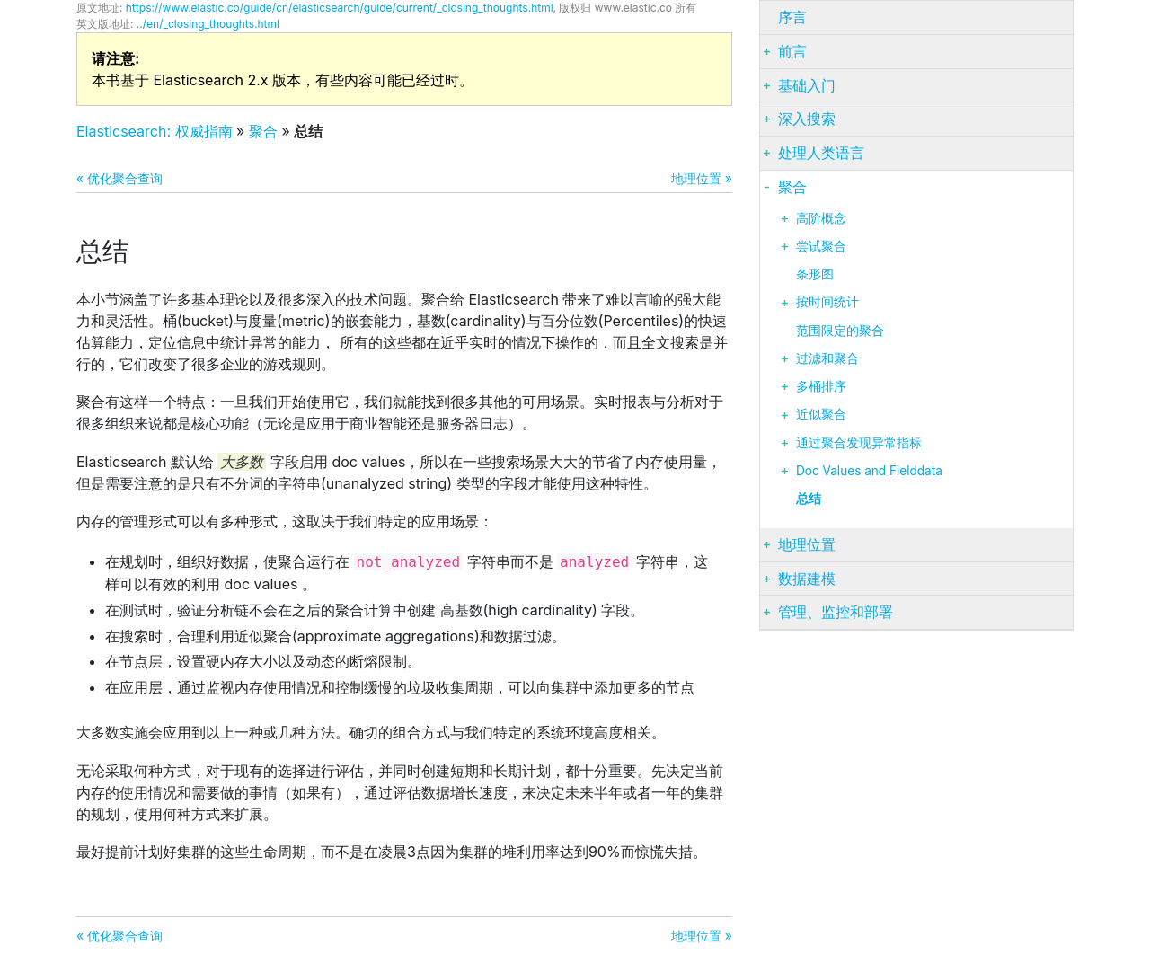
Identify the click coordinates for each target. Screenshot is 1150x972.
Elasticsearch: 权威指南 (154, 131)
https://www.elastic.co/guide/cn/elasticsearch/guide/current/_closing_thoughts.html (339, 7)
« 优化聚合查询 (119, 178)
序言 (792, 17)
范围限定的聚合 (840, 330)
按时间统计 (827, 302)
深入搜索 (807, 119)
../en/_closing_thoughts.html (208, 24)
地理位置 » (701, 178)
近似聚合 (821, 414)
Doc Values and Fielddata (869, 471)
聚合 (263, 131)
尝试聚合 (821, 246)
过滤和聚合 (827, 358)
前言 (792, 51)
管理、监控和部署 (835, 612)
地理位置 (807, 544)
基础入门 (807, 85)
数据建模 (807, 579)
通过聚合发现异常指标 (859, 443)
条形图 (815, 274)
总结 (808, 498)
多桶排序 (821, 386)
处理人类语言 (821, 153)
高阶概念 (821, 218)
